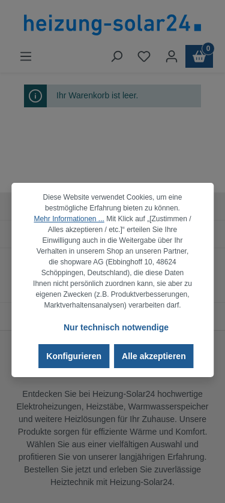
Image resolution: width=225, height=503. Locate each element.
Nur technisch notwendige (116, 327)
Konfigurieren (73, 356)
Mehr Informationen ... (69, 219)
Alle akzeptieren (154, 356)
